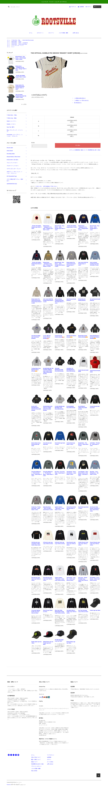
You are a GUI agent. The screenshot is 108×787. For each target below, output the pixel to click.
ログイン (89, 6)
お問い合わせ (76, 32)
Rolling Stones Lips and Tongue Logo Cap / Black (48, 643)
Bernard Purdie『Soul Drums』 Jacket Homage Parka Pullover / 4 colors (60, 264)
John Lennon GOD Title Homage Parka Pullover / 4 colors (48, 300)
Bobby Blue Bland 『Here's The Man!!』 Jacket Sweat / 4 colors (48, 508)
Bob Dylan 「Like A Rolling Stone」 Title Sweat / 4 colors (94, 473)
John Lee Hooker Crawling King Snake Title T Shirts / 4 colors (20, 96)
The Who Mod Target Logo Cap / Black (59, 640)
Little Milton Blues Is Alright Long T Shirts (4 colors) (71, 612)
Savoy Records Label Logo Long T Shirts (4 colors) (47, 579)
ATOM (35, 770)
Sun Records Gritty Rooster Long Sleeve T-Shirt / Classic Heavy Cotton (95, 509)
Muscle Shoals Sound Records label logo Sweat (35, 444)
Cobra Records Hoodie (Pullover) (71, 300)
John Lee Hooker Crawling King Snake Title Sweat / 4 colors (94, 264)
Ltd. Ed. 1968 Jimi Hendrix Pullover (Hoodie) (47, 337)
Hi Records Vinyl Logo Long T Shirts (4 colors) (60, 543)
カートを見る (50, 761)
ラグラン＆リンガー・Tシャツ (18, 45)
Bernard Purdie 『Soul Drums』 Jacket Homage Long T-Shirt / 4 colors (60, 227)
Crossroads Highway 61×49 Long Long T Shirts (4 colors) (35, 612)
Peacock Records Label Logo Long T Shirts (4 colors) (95, 544)
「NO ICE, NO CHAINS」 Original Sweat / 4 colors (72, 226)
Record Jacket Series (23, 44)
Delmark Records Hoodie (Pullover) (81, 300)
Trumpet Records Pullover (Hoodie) (60, 336)
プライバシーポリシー (36, 766)
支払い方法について (35, 757)
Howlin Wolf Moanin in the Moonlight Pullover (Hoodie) (94, 337)
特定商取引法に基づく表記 (94, 150)
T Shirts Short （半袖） (16, 40)
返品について (84, 150)
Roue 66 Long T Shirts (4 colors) (47, 611)
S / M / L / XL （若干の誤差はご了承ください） (46, 186)
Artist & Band (14, 41)
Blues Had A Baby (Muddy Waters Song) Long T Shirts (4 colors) (60, 612)
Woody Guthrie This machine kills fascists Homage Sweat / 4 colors (71, 264)
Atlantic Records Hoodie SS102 (83, 371)
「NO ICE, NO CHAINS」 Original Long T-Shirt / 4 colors (36, 227)
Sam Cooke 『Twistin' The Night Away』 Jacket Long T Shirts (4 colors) (83, 579)
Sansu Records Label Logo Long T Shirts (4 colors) (71, 544)
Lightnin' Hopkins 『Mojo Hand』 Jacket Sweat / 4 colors (59, 508)
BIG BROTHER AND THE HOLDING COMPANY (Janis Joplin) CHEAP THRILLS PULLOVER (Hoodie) (48, 371)
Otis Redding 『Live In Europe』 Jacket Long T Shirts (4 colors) (95, 579)
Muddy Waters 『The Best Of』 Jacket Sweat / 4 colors (83, 444)
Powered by (16, 784)
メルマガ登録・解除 (63, 32)
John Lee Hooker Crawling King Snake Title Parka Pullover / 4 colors (59, 301)
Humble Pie (25, 42)
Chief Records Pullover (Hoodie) (71, 336)
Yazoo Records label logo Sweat (47, 443)
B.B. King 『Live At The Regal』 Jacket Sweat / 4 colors (60, 473)
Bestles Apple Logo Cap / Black (36, 642)
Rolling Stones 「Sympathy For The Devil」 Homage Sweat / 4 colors (83, 227)
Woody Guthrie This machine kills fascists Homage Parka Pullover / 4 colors (36, 301)
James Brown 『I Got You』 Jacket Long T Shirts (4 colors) (71, 579)
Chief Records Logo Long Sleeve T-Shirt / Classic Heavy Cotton (35, 544)
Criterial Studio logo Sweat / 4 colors (71, 443)
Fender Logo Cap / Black (95, 610)
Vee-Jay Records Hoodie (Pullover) (95, 300)
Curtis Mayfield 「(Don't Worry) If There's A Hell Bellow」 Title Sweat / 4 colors (83, 473)
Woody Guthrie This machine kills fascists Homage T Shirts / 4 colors (19, 87)
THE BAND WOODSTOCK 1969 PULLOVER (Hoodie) (59, 370)
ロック (13, 46)
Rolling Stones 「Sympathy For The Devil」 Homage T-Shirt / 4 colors (20, 68)
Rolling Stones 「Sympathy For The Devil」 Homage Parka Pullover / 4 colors (47, 264)
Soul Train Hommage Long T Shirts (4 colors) (83, 611)
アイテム (97, 6)
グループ (51, 32)
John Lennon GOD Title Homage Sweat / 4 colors (83, 264)
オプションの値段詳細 (74, 150)
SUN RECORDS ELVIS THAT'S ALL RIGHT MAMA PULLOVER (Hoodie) (47, 408)
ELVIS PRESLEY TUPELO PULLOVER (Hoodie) (82, 408)
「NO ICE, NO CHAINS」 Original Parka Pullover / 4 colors (36, 264)
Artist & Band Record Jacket (28, 40)
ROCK (20, 41)
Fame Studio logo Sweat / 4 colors (60, 443)
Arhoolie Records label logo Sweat (94, 407)
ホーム (30, 32)
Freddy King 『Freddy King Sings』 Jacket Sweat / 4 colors (36, 508)
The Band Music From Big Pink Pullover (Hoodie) (36, 370)
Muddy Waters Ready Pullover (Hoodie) (83, 336)
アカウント (73, 6)
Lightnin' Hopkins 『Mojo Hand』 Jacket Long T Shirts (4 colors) (60, 579)
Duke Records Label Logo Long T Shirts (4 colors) (35, 579)
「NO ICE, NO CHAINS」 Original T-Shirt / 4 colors (20, 76)
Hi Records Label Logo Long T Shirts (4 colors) (48, 543)
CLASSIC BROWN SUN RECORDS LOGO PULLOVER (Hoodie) (59, 408)
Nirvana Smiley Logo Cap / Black (71, 642)
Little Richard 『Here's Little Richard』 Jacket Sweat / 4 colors (71, 473)
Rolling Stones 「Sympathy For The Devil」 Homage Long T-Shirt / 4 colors (48, 227)
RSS (32, 770)
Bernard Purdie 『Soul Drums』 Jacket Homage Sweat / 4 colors (94, 227)
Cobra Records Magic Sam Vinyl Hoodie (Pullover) (35, 337)
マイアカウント (50, 755)
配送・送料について (35, 759)
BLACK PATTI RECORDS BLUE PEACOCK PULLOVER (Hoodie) (36, 408)
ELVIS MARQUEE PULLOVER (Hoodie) (71, 407)
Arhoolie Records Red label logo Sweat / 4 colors (71, 508)
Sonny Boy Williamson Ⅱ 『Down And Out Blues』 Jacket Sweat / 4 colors (36, 473)
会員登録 (82, 6)
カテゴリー (40, 32)
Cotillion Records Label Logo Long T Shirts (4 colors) (83, 544)
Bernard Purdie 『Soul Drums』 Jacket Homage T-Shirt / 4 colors (20, 58)
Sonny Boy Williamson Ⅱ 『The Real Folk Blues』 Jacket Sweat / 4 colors (48, 473)
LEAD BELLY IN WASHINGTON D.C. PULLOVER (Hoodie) (71, 370)
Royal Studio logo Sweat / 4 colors (83, 508)
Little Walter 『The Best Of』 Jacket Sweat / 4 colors (95, 444)
